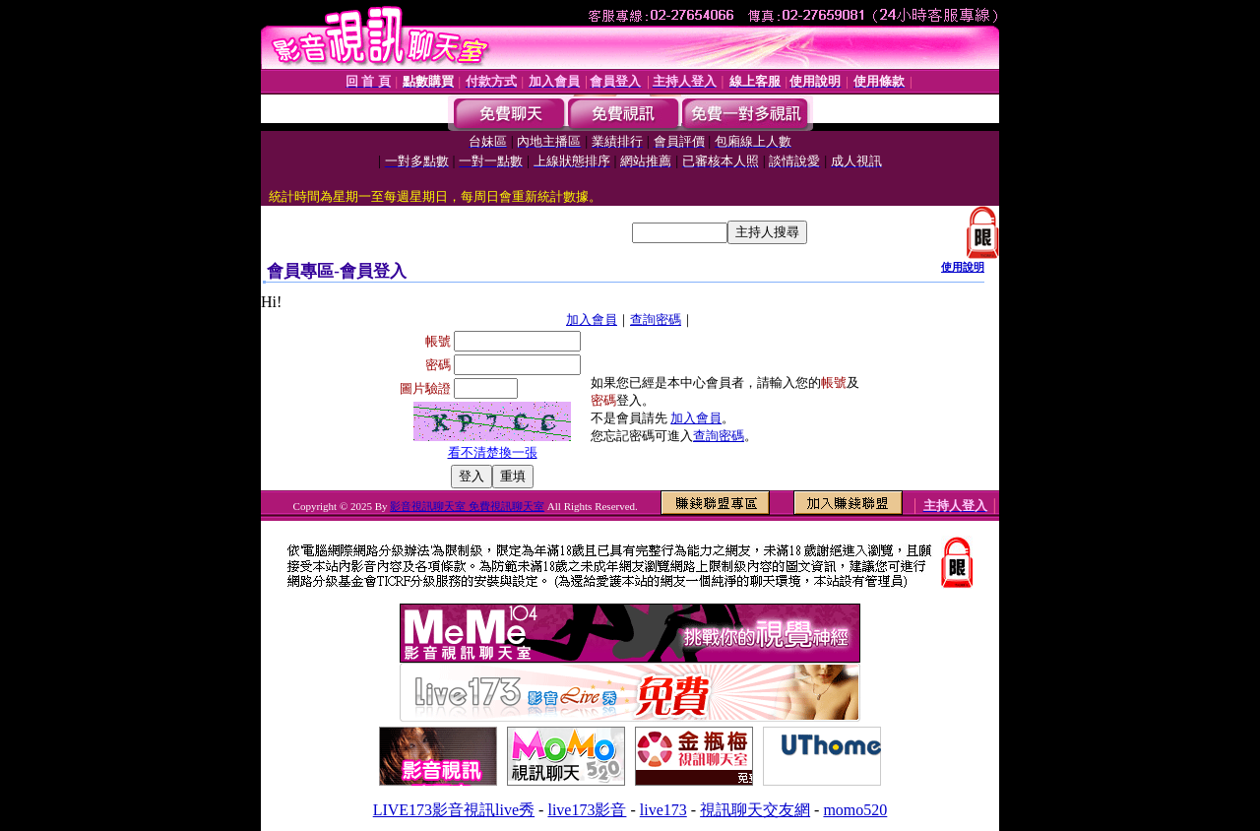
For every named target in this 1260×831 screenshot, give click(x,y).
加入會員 (591, 319)
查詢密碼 (655, 319)
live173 (663, 809)
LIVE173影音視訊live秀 (454, 809)
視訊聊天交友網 (755, 809)
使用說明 (962, 267)
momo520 (855, 809)
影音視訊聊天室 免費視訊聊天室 (467, 506)
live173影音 (586, 809)
